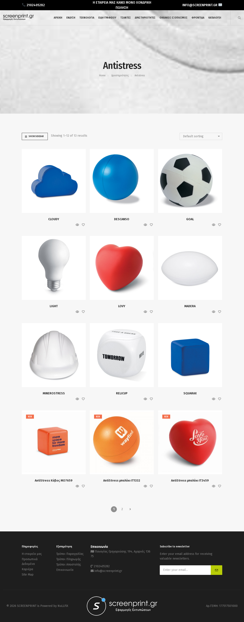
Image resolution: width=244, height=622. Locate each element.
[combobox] (201, 136)
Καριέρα (27, 569)
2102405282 (102, 566)
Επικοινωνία (64, 570)
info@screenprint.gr (108, 571)
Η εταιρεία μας (32, 554)
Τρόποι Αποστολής (68, 564)
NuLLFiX (63, 606)
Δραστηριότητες (120, 75)
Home (102, 75)
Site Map (27, 574)
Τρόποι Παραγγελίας (70, 554)
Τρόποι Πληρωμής (68, 559)
